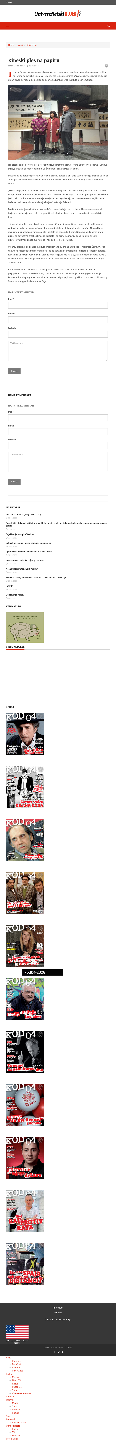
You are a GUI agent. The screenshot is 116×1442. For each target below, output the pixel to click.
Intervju (10, 1400)
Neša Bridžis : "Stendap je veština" (22, 569)
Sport (15, 1406)
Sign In (9, 2)
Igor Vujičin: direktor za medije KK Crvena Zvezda (29, 551)
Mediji (15, 1403)
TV (13, 1432)
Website (12, 328)
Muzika (15, 1377)
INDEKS (9, 586)
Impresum (58, 1307)
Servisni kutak (19, 1422)
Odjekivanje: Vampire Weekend (20, 534)
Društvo (10, 1396)
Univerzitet (31, 45)
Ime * (11, 299)
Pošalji (14, 371)
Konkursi (10, 1419)
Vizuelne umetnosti (21, 1393)
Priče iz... (16, 1361)
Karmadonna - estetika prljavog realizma (25, 560)
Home (11, 45)
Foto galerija (12, 1438)
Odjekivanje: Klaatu (15, 595)
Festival (16, 1435)
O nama (58, 1312)
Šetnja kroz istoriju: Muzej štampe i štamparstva (28, 543)
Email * (11, 313)
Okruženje (17, 1364)
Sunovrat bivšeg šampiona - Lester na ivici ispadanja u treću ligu (36, 577)
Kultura (9, 1374)
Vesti (20, 45)
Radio (15, 1429)
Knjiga (15, 1383)
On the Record (13, 1425)
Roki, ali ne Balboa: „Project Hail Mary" (24, 514)
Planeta (16, 1367)
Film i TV (16, 1380)
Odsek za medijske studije (58, 1319)
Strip (14, 1390)
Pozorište (17, 1387)
